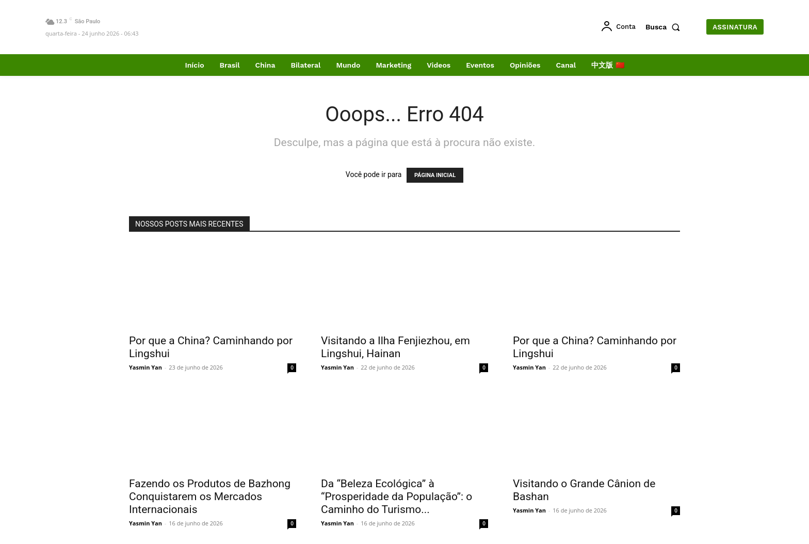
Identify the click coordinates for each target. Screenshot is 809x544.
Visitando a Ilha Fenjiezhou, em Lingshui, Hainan (395, 347)
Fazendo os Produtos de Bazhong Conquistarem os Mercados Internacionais (209, 496)
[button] (664, 27)
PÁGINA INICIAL (435, 175)
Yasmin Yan (145, 367)
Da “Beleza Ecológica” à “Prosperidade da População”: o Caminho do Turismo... (396, 496)
